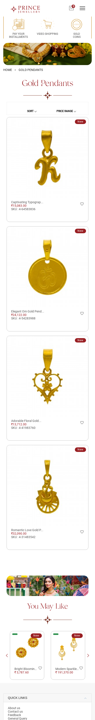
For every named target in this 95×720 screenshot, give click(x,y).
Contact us (15, 711)
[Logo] (25, 8)
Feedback (14, 715)
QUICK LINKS (17, 697)
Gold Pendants (31, 70)
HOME (7, 70)
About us (14, 708)
